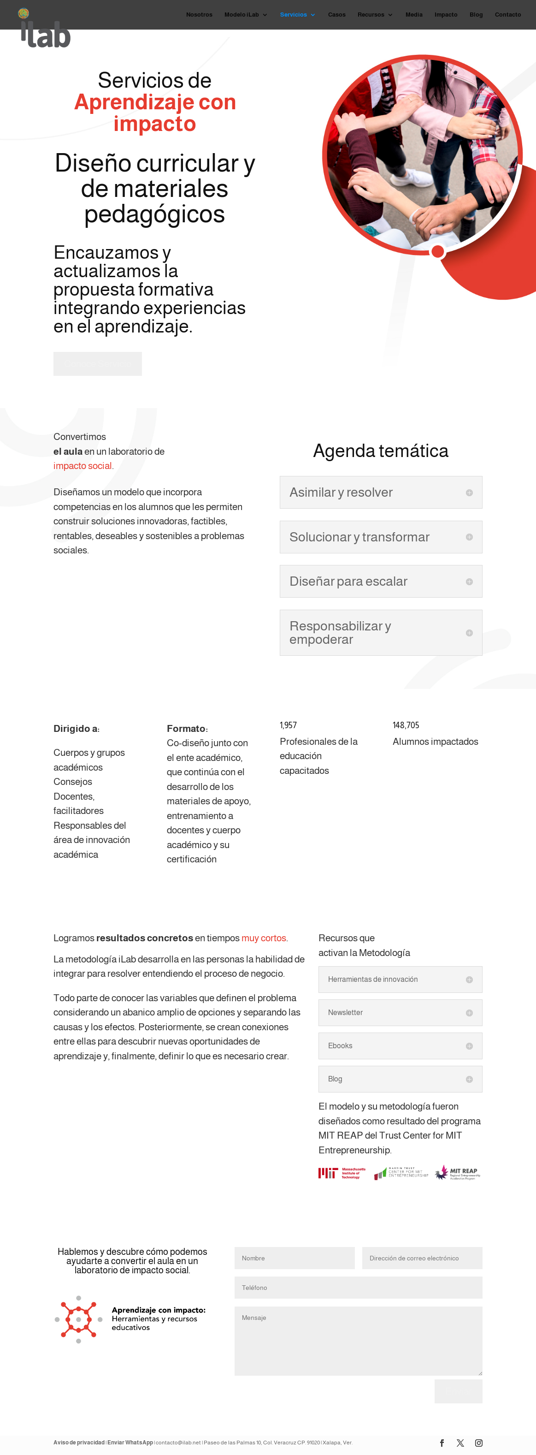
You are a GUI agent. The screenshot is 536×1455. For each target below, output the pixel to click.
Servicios (293, 15)
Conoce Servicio (97, 363)
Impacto (446, 15)
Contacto (508, 15)
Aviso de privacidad (79, 1442)
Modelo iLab (241, 15)
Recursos (371, 15)
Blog (476, 15)
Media (414, 15)
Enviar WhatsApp (130, 1442)
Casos (337, 15)
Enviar (458, 1391)
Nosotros (199, 15)
